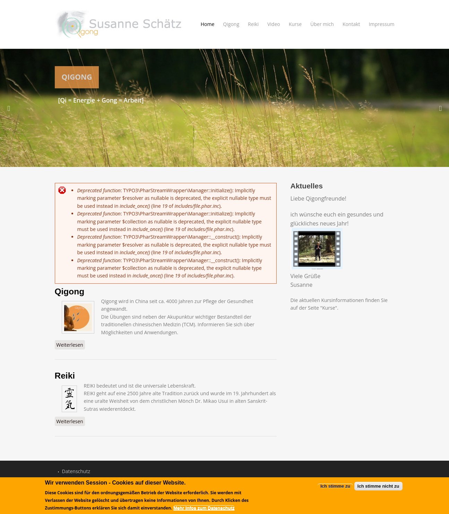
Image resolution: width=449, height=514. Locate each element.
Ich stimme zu (335, 487)
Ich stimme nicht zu (378, 487)
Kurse (295, 24)
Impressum (382, 24)
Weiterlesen (71, 344)
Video (273, 24)
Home (208, 24)
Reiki (253, 24)
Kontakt (351, 24)
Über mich (322, 24)
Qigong (231, 24)
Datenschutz (76, 471)
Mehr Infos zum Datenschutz (203, 509)
